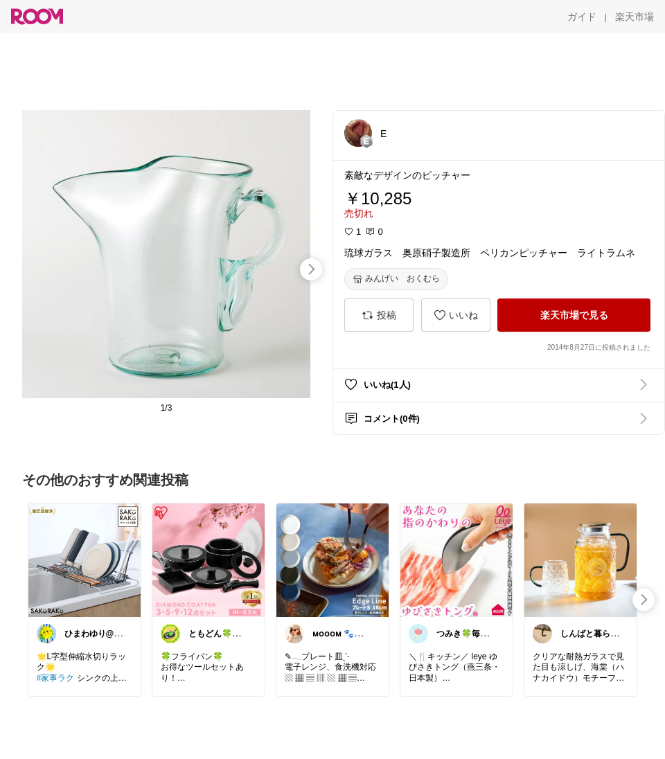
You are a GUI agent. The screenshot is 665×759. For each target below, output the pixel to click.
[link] (84, 559)
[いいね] (455, 315)
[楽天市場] (634, 16)
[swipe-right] (311, 269)
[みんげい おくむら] (396, 279)
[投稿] (379, 315)
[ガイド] (581, 16)
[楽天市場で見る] (573, 315)
